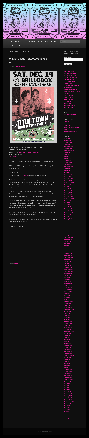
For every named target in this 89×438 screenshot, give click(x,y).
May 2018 (67, 247)
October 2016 (68, 273)
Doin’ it (66, 123)
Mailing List (32, 41)
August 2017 (67, 261)
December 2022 (68, 195)
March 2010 (67, 414)
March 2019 (67, 231)
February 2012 (68, 369)
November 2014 (68, 307)
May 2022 (67, 205)
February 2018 (68, 253)
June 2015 (67, 293)
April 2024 (67, 172)
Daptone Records (69, 79)
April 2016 (67, 279)
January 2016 (68, 283)
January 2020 (68, 219)
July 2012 (67, 359)
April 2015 (67, 297)
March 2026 (67, 140)
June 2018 (67, 245)
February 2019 (68, 233)
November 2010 (68, 398)
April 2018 (67, 249)
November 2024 (68, 166)
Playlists (53, 41)
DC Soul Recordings (70, 81)
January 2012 (68, 371)
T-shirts (18, 45)
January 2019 (68, 235)
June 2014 (67, 315)
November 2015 (68, 287)
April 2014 (67, 317)
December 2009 (68, 420)
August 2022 (67, 201)
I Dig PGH (67, 93)
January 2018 (68, 255)
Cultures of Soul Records (71, 77)
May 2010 (67, 410)
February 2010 (68, 416)
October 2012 (68, 353)
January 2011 (68, 396)
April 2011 (67, 390)
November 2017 (68, 257)
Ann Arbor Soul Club (70, 75)
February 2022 (68, 209)
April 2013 (67, 341)
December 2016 (68, 269)
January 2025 (68, 162)
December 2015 (68, 285)
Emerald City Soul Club (71, 89)
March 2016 (67, 281)
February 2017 (68, 267)
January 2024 (68, 176)
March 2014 (67, 319)
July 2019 (67, 225)
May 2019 (67, 227)
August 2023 (67, 184)
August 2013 (67, 333)
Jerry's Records (68, 95)
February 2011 (68, 394)
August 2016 (67, 275)
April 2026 (67, 138)
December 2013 (68, 325)
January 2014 (68, 323)
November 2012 (68, 351)
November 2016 (68, 271)
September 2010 (69, 402)
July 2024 (67, 168)
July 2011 (67, 384)
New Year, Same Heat (70, 131)
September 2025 (69, 150)
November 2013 (68, 327)
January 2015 (68, 303)
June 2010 (67, 408)
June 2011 (67, 386)
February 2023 (68, 191)
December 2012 (68, 349)
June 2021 (67, 217)
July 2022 (67, 203)
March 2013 (67, 343)
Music (46, 41)
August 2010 (67, 404)
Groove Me (67, 125)
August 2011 (67, 382)
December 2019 (68, 221)
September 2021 (69, 213)
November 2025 (68, 146)
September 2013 (69, 331)
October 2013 (68, 329)
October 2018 (68, 239)
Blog (11, 41)
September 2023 (69, 182)
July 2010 (67, 406)
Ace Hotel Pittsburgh (70, 73)
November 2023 (68, 178)
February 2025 (68, 160)
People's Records (69, 97)
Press (11, 45)
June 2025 (67, 154)
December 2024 (68, 164)
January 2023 (68, 193)
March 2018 (67, 251)
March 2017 (67, 265)
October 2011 (68, 377)
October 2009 (68, 424)
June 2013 (67, 337)
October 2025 (68, 148)
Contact (24, 41)
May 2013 (67, 339)
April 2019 (67, 229)
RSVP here (13, 156)
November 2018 (68, 237)
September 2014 (69, 309)
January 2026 (68, 142)
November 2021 (68, 211)
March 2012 (67, 367)
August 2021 (67, 215)
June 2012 (67, 361)
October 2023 (68, 180)
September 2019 (69, 223)
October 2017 (68, 259)
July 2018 (67, 243)
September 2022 (69, 199)
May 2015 (67, 295)
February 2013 (68, 345)
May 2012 (67, 363)
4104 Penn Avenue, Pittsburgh (28, 152)
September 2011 (69, 379)
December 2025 (68, 144)
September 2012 (69, 355)
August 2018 (67, 241)
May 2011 (67, 388)
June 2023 (67, 186)
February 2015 (68, 301)
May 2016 (67, 277)
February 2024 (68, 174)
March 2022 (67, 207)
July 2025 (67, 152)
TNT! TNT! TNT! (68, 107)
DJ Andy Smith (68, 83)
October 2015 (68, 289)
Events (17, 41)
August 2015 (67, 291)
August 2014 (67, 311)
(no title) (66, 121)
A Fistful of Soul (69, 71)
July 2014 (67, 313)
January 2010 (68, 418)
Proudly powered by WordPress (44, 431)
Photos (40, 41)
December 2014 (68, 305)
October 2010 (68, 400)
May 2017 (67, 263)
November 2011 (68, 375)
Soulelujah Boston (69, 105)
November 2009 (68, 422)
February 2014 (68, 321)
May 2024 (67, 170)
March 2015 (67, 299)
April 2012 (67, 365)
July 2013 (67, 335)
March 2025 (67, 158)
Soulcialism (67, 103)
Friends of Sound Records (72, 91)
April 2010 (67, 412)
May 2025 (67, 156)
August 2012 (67, 357)
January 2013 (68, 347)
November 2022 (68, 197)
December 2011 (68, 373)
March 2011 (67, 392)
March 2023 (67, 189)
